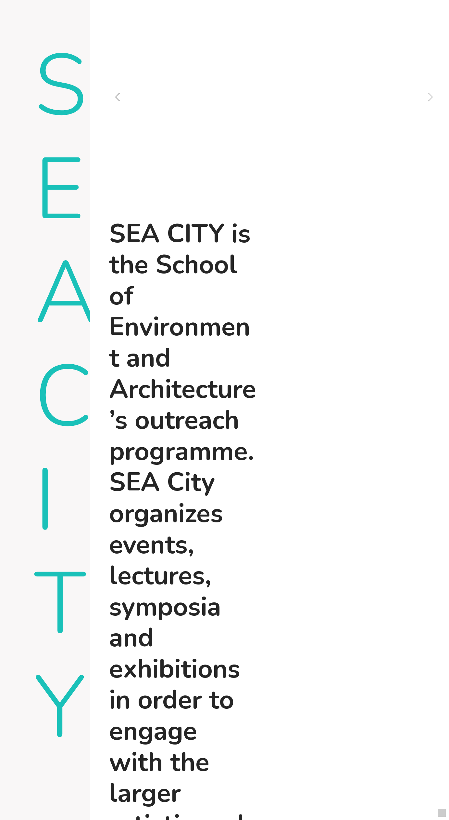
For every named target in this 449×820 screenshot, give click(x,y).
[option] (274, 97)
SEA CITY (65, 397)
